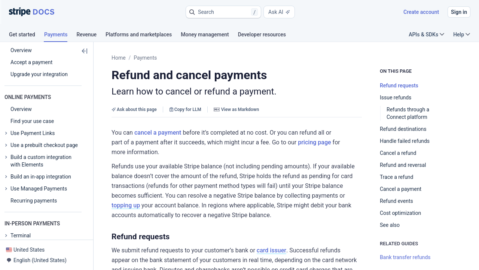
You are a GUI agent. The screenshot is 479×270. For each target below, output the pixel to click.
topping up (126, 205)
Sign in (459, 12)
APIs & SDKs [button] (426, 35)
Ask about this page (134, 109)
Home (119, 58)
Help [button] (461, 35)
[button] (223, 12)
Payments (145, 58)
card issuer (271, 250)
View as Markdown (236, 109)
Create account (421, 12)
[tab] (26, 35)
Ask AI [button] (279, 12)
